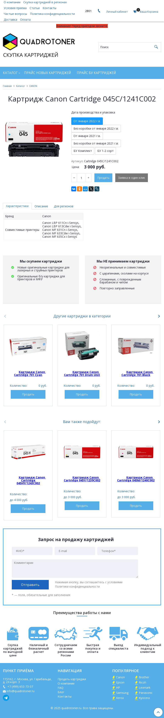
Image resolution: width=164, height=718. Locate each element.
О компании (66, 683)
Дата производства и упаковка (93, 112)
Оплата (25, 19)
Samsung (122, 693)
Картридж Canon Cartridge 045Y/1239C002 (82, 478)
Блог (61, 692)
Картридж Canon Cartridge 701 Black (137, 373)
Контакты (49, 8)
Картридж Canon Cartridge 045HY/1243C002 (31, 480)
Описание (41, 206)
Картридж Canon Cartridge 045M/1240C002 (135, 478)
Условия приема (15, 8)
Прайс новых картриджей (47, 73)
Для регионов (63, 206)
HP (118, 687)
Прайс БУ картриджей (96, 73)
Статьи (35, 8)
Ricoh (142, 682)
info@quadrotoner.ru (20, 691)
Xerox (120, 698)
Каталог (10, 73)
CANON (33, 85)
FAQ (60, 688)
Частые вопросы (15, 14)
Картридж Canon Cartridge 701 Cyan (30, 373)
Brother (144, 677)
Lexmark (144, 687)
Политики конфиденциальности (77, 586)
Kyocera (144, 698)
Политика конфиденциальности (52, 14)
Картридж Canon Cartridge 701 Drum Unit (82, 373)
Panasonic (146, 693)
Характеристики (17, 206)
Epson (120, 682)
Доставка (10, 19)
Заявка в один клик (131, 178)
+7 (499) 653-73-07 (20, 686)
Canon (120, 677)
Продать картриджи (72, 679)
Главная (7, 85)
